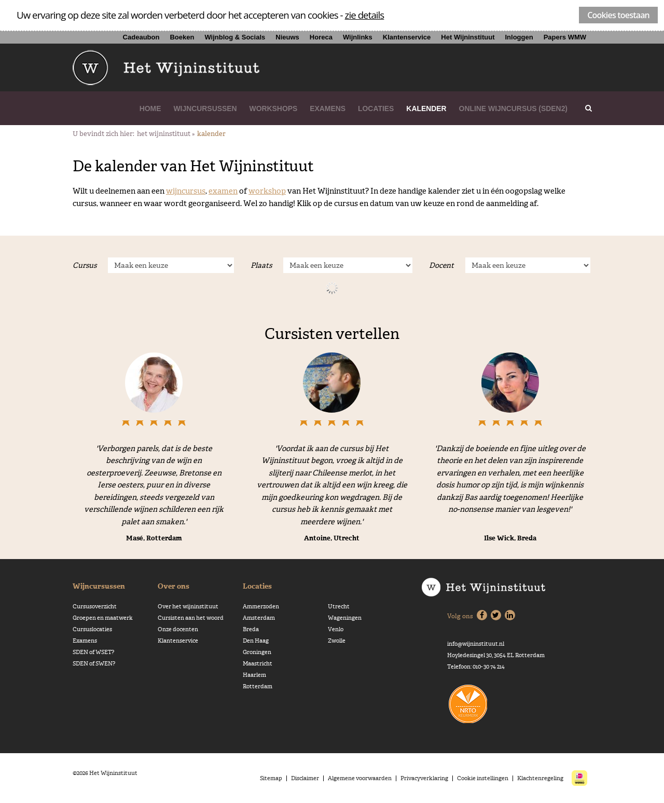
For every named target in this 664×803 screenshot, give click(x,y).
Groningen (257, 652)
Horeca (321, 37)
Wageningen (345, 618)
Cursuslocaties (92, 629)
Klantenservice (407, 37)
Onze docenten (178, 629)
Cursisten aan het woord (191, 618)
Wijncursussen (205, 108)
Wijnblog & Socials (234, 37)
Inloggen (519, 37)
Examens (327, 108)
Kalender (426, 108)
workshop (267, 190)
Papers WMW (565, 37)
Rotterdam (257, 686)
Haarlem (254, 675)
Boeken (182, 37)
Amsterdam (259, 618)
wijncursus (185, 190)
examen (223, 190)
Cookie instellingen (482, 778)
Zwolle (336, 640)
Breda (251, 629)
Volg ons (460, 616)
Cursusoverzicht (95, 606)
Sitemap (271, 778)
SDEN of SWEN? (94, 663)
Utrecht (339, 606)
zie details (364, 14)
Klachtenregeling (540, 778)
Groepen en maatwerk (103, 618)
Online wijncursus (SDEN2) (513, 108)
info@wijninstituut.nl (475, 644)
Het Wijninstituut (467, 37)
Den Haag (256, 640)
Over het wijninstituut (188, 606)
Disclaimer (305, 778)
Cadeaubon (141, 37)
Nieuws (287, 37)
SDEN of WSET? (93, 652)
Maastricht (257, 663)
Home (150, 108)
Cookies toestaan (618, 15)
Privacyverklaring (424, 778)
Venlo (335, 629)
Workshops (274, 108)
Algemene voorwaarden (360, 778)
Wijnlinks (357, 37)
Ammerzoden (261, 606)
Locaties (376, 108)
